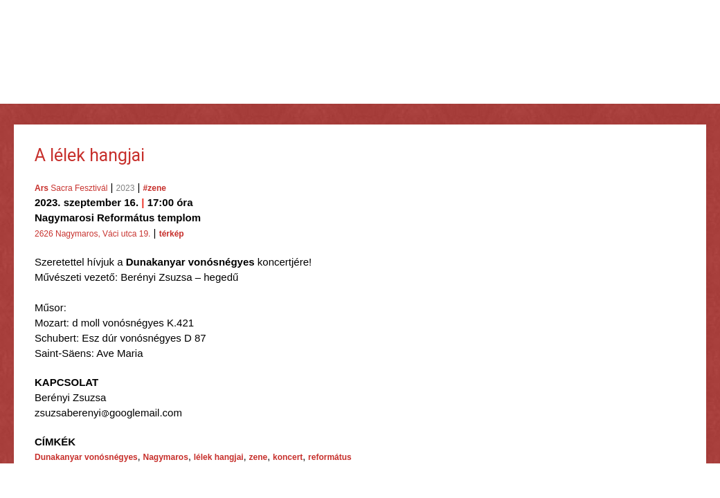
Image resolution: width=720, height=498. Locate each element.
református (330, 457)
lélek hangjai (219, 457)
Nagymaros (165, 457)
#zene (154, 188)
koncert (288, 457)
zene (258, 457)
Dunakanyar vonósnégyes (86, 457)
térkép (171, 234)
